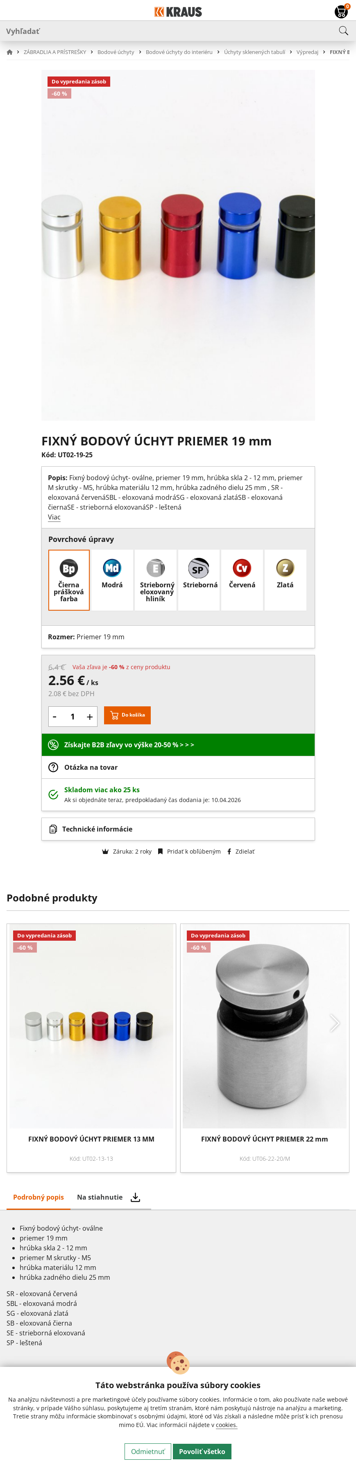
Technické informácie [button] (97, 829)
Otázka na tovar (91, 767)
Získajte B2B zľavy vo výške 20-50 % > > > (129, 744)
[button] (14, 52)
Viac (54, 516)
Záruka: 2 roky (127, 851)
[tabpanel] (178, 1288)
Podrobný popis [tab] (38, 1197)
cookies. (227, 1425)
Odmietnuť (148, 1451)
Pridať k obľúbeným (189, 851)
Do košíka (133, 714)
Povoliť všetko (202, 1451)
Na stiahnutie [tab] (99, 1197)
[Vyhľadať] (178, 30)
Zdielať (240, 851)
